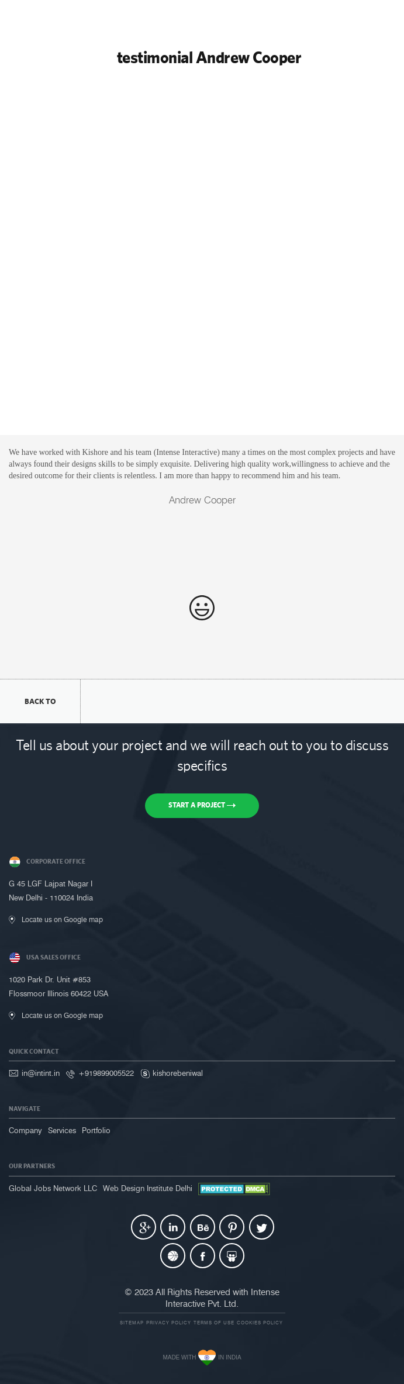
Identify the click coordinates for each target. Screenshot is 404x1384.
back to (40, 701)
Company (25, 1130)
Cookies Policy (260, 1323)
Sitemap (132, 1323)
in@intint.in (41, 1073)
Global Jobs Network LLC (53, 1188)
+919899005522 (106, 1073)
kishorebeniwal (178, 1073)
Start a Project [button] (202, 805)
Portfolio (96, 1130)
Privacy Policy (168, 1323)
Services (62, 1130)
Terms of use (214, 1323)
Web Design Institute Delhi (147, 1188)
